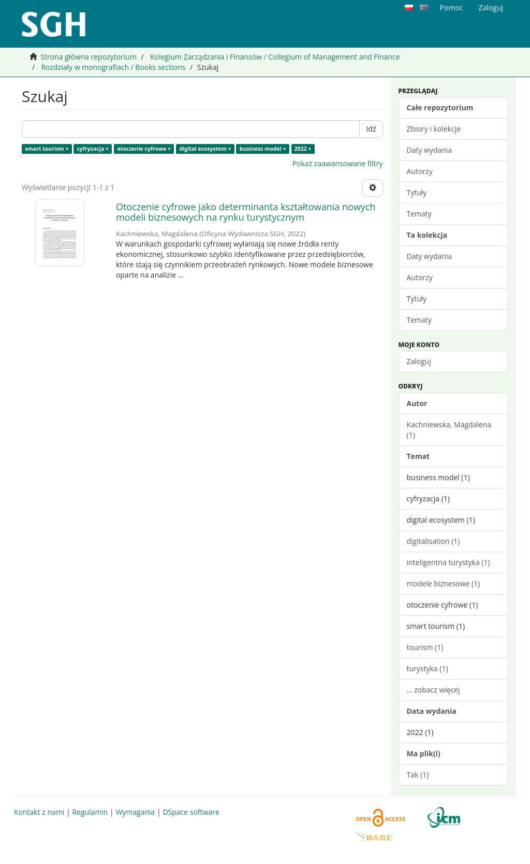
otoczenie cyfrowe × (144, 148)
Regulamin (90, 812)
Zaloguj (419, 361)
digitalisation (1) (433, 541)
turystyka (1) (427, 668)
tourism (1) (425, 647)
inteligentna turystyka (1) (448, 562)
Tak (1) (418, 775)
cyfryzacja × (93, 148)
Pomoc (451, 7)
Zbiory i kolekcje (434, 129)
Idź (371, 129)
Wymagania (135, 812)
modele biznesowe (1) (443, 583)
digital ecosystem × (205, 148)
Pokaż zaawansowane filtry (337, 163)
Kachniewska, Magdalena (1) (449, 430)
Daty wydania (429, 150)
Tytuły (417, 192)
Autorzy (420, 171)
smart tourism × (46, 148)
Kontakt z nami (39, 812)
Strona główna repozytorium (88, 57)
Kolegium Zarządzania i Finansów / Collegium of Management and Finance (275, 57)
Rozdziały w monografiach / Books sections (113, 67)
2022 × (303, 148)
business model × (263, 148)
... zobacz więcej (433, 690)
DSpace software (191, 812)
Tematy (419, 214)
